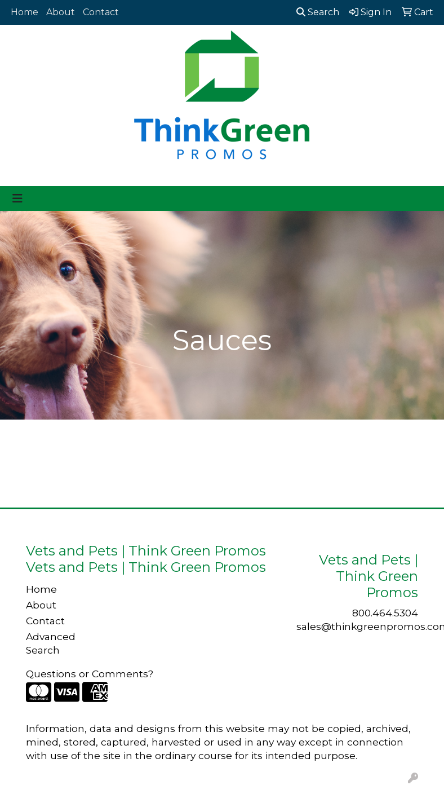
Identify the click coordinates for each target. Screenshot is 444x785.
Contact (101, 12)
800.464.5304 (385, 613)
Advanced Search (51, 643)
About (60, 12)
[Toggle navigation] (17, 198)
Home (24, 12)
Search (317, 12)
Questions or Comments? (89, 674)
